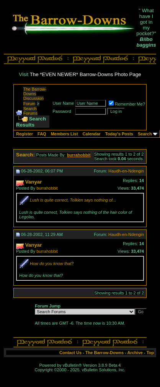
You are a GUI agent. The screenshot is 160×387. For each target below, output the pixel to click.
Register (24, 134)
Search (145, 134)
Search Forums (30, 110)
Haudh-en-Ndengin (126, 171)
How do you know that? (51, 263)
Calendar (92, 134)
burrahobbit (47, 188)
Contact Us (70, 352)
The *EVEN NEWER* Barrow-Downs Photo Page (85, 74)
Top (150, 352)
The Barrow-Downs (104, 352)
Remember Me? (127, 104)
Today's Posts (119, 134)
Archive (135, 352)
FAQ (42, 134)
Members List (64, 134)
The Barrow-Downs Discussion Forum (35, 96)
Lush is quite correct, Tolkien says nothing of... (73, 200)
